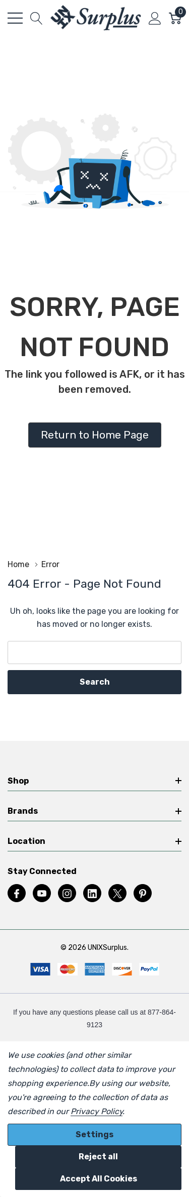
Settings (94, 1134)
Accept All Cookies (98, 1178)
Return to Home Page (95, 434)
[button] (94, 435)
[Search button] (36, 18)
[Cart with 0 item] (175, 18)
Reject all (98, 1156)
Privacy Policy (96, 1111)
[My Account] (155, 18)
